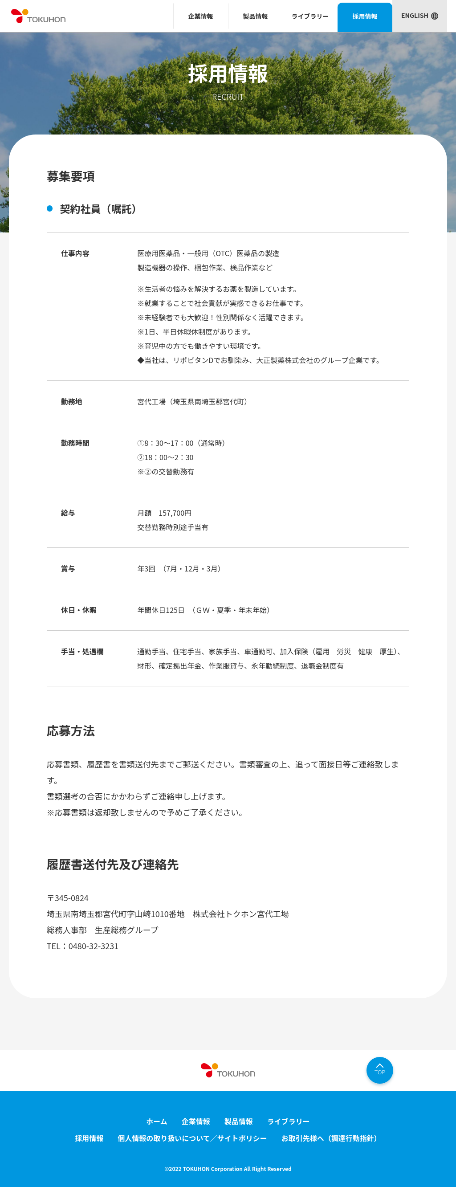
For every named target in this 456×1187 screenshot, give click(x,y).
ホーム (156, 1121)
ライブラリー (288, 1121)
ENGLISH (414, 15)
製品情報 (238, 1121)
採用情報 (89, 1138)
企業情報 (196, 1121)
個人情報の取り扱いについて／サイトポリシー (192, 1138)
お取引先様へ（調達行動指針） (331, 1138)
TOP (380, 1072)
